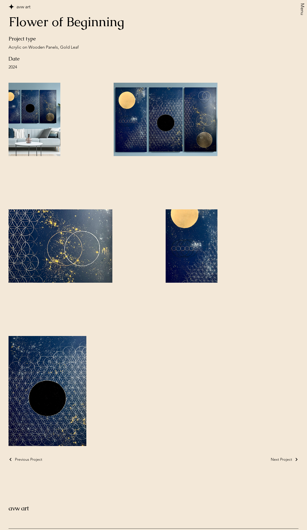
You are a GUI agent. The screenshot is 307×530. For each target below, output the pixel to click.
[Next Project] (284, 459)
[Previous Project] (25, 459)
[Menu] (303, 10)
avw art (19, 508)
